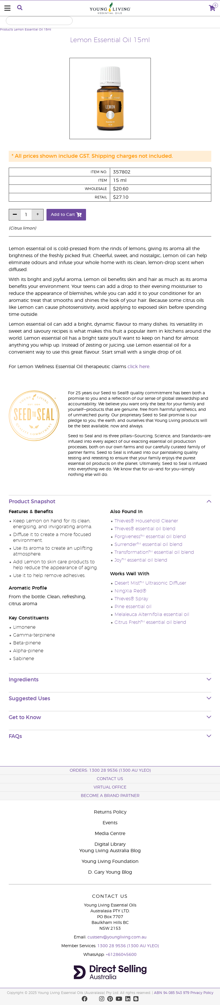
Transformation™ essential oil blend (154, 552)
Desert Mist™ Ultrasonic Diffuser (150, 583)
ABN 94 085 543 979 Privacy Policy (183, 993)
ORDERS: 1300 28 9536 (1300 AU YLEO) (110, 770)
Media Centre (110, 833)
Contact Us (110, 779)
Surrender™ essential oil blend (149, 544)
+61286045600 (121, 955)
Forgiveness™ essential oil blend (150, 536)
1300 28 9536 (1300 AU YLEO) (128, 946)
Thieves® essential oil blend (145, 528)
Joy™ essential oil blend (141, 560)
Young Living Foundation (110, 861)
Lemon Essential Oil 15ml (32, 29)
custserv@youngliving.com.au (116, 937)
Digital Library (110, 844)
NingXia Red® (130, 591)
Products (6, 29)
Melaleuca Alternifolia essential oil (152, 614)
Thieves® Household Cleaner (146, 521)
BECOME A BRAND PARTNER (110, 796)
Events (110, 823)
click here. (139, 366)
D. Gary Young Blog (110, 872)
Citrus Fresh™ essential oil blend (150, 622)
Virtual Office (110, 787)
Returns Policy (110, 812)
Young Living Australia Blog (110, 850)
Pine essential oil (133, 606)
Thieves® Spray (131, 598)
